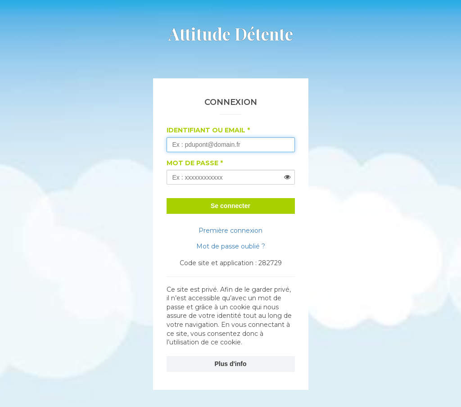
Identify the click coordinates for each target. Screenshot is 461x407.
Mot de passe (192, 163)
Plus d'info (231, 363)
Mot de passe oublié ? (230, 246)
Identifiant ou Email (206, 130)
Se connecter (230, 205)
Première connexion (230, 230)
